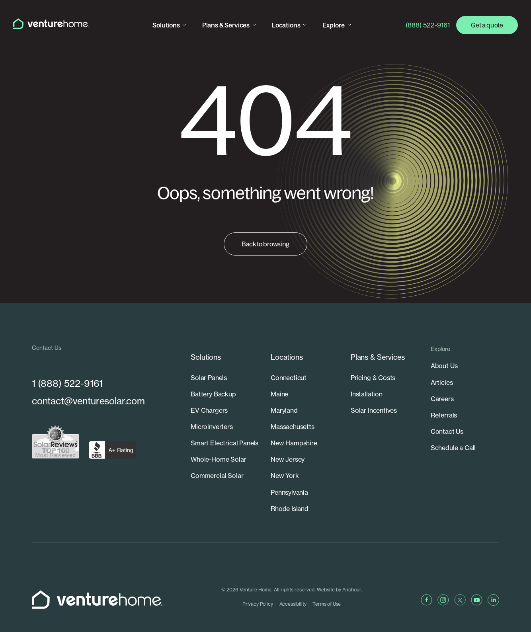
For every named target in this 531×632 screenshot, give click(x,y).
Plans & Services (226, 25)
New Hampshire (294, 431)
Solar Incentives (374, 398)
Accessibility (294, 591)
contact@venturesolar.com (89, 402)
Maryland (284, 398)
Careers (442, 398)
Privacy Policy (259, 591)
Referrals (444, 415)
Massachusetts (292, 415)
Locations (286, 25)
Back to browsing (265, 244)
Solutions (166, 25)
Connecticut (288, 366)
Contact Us (447, 431)
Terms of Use (329, 591)
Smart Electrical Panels (224, 431)
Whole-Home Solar (218, 447)
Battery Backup (213, 382)
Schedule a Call (453, 447)
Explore (334, 25)
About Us (444, 366)
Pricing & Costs (373, 366)
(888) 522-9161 (428, 25)
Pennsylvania (289, 480)
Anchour (353, 577)
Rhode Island (289, 496)
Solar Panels (209, 366)
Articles (442, 382)
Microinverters (212, 415)
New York (285, 464)
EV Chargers (209, 398)
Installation (367, 382)
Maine (279, 382)
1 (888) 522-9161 (67, 384)
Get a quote (487, 25)
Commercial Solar (217, 464)
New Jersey (288, 447)
